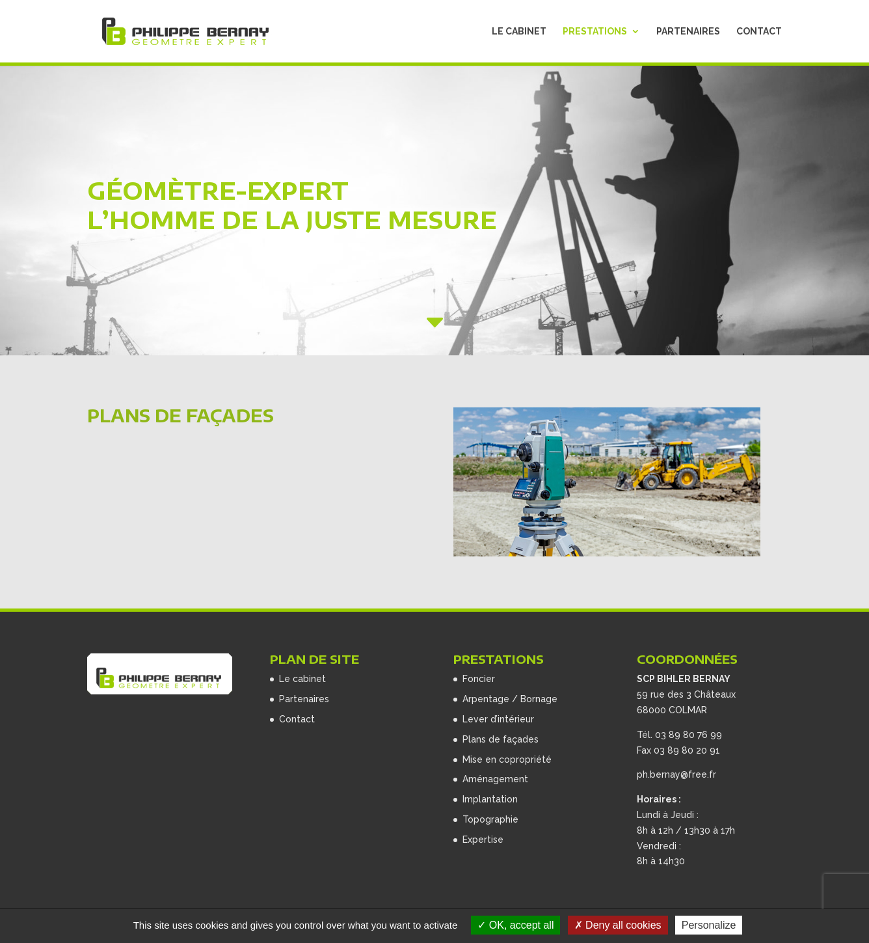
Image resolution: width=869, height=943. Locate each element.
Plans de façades (500, 739)
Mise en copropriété (507, 759)
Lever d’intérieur (498, 719)
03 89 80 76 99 (688, 735)
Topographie (490, 819)
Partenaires (688, 31)
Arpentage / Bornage (509, 699)
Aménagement (495, 779)
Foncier (478, 679)
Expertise (482, 839)
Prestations (595, 31)
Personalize (709, 925)
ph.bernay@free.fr (676, 774)
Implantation (490, 799)
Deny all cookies (618, 925)
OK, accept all (515, 925)
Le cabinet (519, 31)
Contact (759, 31)
